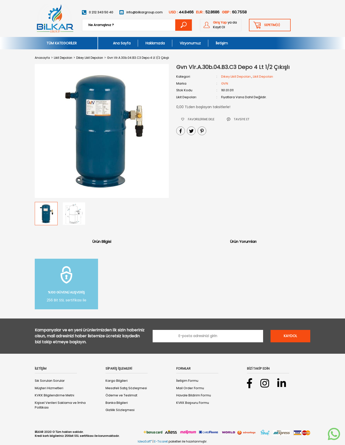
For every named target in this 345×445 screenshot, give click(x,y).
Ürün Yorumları (243, 241)
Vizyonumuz (190, 43)
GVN (224, 83)
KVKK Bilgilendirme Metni (54, 395)
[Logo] (55, 18)
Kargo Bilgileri (116, 380)
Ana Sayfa (122, 43)
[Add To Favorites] (197, 119)
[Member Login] (221, 25)
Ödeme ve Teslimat (121, 395)
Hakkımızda (155, 43)
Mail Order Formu (190, 388)
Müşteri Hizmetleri (49, 388)
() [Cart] (272, 25)
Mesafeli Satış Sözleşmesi (126, 388)
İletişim (222, 43)
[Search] (137, 25)
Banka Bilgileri (116, 402)
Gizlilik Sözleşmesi (120, 410)
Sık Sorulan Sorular (50, 380)
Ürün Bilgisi (101, 241)
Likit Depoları (263, 76)
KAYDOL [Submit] (290, 335)
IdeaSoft (145, 441)
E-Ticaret (161, 441)
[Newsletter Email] (208, 336)
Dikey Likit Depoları (236, 76)
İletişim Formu (187, 380)
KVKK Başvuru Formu (192, 402)
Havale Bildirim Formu (193, 395)
